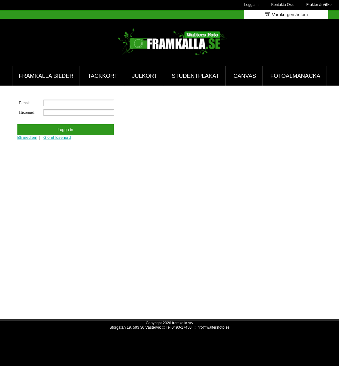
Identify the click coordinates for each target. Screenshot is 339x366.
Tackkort (102, 76)
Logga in (251, 4)
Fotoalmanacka (295, 76)
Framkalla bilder (46, 76)
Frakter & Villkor (319, 4)
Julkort (145, 76)
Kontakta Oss (282, 4)
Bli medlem (27, 137)
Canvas (244, 76)
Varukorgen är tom (286, 14)
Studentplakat (195, 76)
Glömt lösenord (57, 137)
